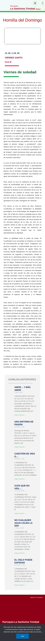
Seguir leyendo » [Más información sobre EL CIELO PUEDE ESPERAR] (19, 585)
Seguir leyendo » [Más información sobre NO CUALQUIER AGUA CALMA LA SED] (19, 553)
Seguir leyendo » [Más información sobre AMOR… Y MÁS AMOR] (19, 415)
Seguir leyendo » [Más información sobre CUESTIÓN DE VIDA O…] (19, 479)
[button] (43, 3)
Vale (22, 636)
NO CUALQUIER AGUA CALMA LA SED (23, 523)
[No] (42, 632)
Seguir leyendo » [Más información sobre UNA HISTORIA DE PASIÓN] (19, 447)
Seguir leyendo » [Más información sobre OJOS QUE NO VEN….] (19, 513)
